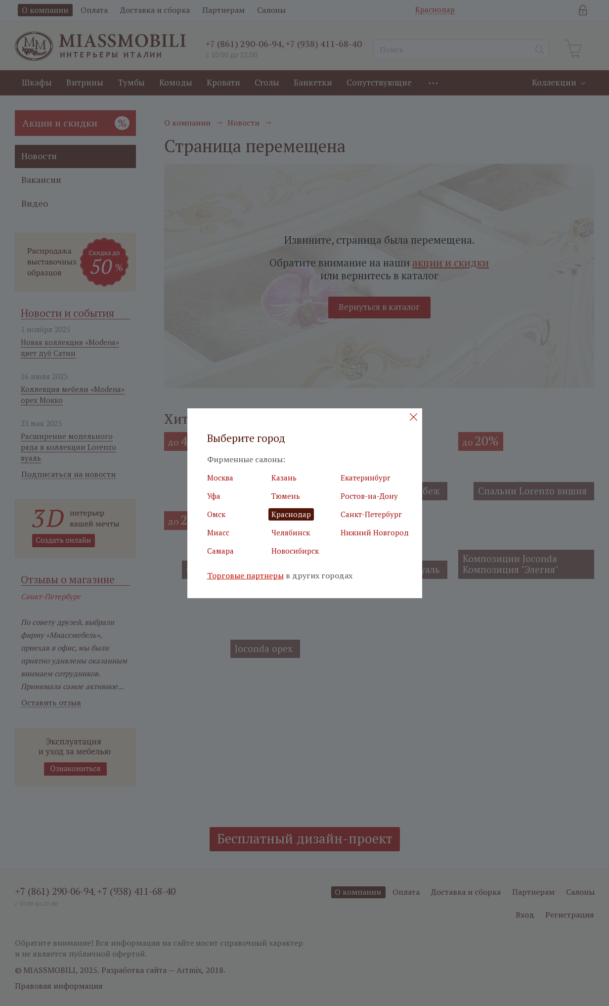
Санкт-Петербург (371, 514)
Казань (284, 477)
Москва (220, 477)
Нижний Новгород (375, 532)
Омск (216, 514)
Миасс (218, 532)
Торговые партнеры (245, 575)
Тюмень (285, 496)
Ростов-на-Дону (369, 496)
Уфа (213, 496)
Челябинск (290, 532)
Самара (220, 551)
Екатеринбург (366, 477)
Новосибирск (295, 551)
